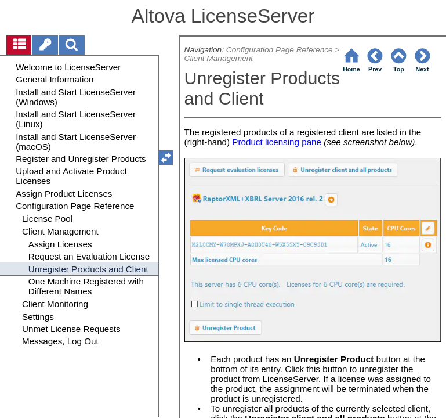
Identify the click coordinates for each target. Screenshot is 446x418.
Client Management (218, 58)
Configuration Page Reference (279, 49)
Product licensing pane (276, 142)
